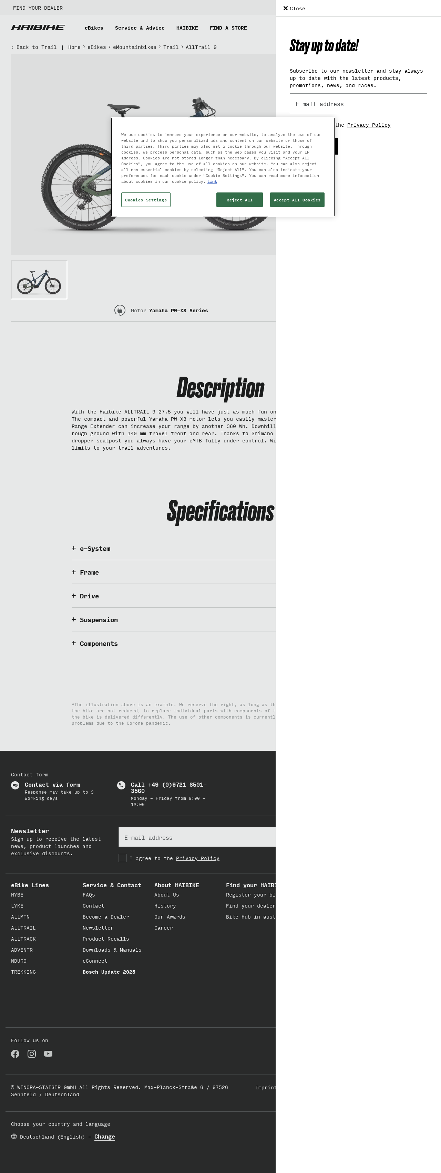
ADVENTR (22, 949)
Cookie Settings (354, 1087)
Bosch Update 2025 (109, 971)
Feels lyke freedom (325, 916)
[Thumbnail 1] (39, 280)
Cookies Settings (146, 199)
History (165, 905)
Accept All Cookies (297, 199)
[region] (223, 167)
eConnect (95, 960)
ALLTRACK (23, 938)
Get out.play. (318, 905)
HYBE (17, 894)
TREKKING (23, 971)
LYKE (17, 905)
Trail (171, 46)
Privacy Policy (197, 858)
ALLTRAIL (23, 927)
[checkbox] (220, 858)
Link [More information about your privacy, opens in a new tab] (212, 181)
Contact (93, 905)
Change (104, 1136)
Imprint (266, 1087)
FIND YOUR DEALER (38, 7)
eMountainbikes (134, 46)
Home (74, 46)
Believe (308, 927)
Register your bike (254, 894)
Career (163, 927)
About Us (166, 894)
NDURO (19, 960)
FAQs (89, 894)
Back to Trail (34, 46)
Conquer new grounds (327, 968)
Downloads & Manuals (112, 949)
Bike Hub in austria (255, 916)
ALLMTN (20, 916)
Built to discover (324, 894)
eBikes (94, 27)
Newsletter (98, 927)
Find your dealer (251, 905)
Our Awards (169, 916)
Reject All (240, 199)
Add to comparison (374, 102)
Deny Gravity (316, 957)
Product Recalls (106, 938)
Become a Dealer (106, 916)
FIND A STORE (228, 27)
